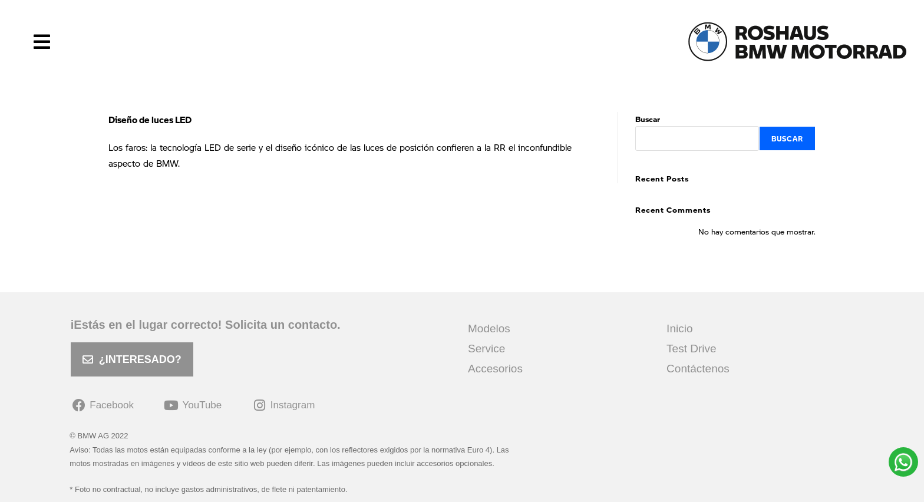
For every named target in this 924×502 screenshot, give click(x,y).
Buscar (647, 118)
